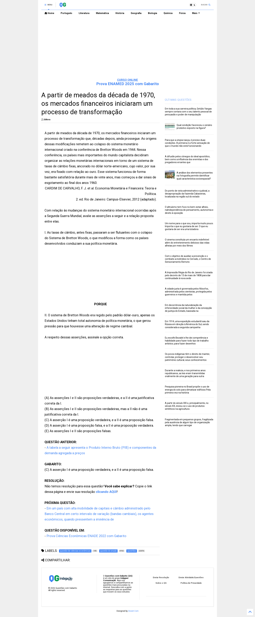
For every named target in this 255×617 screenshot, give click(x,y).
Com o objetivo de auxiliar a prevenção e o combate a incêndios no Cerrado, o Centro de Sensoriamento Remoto (188, 259)
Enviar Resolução (161, 577)
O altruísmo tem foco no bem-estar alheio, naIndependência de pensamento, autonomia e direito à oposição (189, 210)
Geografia (136, 13)
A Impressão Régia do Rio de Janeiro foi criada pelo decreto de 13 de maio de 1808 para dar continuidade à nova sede (189, 275)
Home (49, 13)
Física (182, 13)
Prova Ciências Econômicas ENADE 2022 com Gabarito (86, 536)
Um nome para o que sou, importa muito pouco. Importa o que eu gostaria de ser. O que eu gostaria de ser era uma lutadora (189, 226)
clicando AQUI (106, 492)
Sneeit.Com (133, 611)
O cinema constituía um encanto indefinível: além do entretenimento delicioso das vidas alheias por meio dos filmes (187, 242)
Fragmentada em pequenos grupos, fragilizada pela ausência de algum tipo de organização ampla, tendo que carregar (189, 422)
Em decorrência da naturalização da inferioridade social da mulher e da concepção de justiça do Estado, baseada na (188, 308)
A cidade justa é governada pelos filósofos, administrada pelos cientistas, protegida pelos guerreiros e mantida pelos (188, 291)
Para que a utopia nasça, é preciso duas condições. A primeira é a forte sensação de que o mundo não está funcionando (187, 143)
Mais (196, 13)
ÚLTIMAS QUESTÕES (178, 99)
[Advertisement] (127, 50)
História (119, 13)
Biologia (152, 13)
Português (66, 13)
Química (168, 13)
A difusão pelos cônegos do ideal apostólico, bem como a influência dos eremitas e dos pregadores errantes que (187, 159)
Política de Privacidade (191, 583)
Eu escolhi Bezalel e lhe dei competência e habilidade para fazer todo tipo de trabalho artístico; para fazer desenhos (187, 340)
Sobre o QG (161, 583)
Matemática (102, 13)
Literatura (84, 13)
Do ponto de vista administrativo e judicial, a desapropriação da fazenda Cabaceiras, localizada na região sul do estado (187, 193)
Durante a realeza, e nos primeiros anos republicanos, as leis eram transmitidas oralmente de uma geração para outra (185, 373)
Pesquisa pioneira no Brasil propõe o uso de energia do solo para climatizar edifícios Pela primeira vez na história (188, 389)
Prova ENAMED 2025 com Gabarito (127, 84)
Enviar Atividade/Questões (191, 577)
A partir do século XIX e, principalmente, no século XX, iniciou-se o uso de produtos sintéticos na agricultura (186, 406)
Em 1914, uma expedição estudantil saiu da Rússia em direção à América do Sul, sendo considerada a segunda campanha (187, 324)
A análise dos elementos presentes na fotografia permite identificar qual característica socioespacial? (195, 175)
